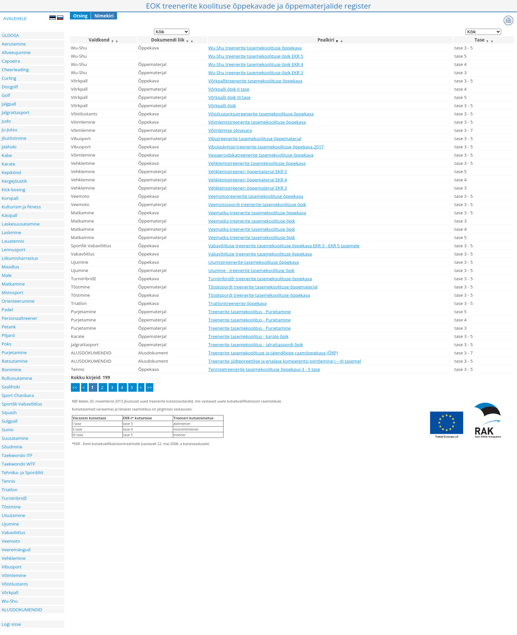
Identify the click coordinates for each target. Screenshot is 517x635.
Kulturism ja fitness (21, 207)
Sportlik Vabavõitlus (22, 404)
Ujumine (10, 524)
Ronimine (11, 370)
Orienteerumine (18, 301)
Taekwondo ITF (17, 455)
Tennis (8, 481)
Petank (9, 327)
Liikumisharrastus (20, 258)
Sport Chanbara (18, 395)
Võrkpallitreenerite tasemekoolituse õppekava (255, 81)
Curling (9, 78)
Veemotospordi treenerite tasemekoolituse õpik (257, 204)
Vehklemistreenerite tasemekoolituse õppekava (257, 163)
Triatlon (9, 490)
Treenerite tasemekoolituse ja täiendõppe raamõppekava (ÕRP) (273, 353)
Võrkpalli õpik (222, 105)
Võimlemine (14, 575)
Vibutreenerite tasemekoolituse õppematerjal (254, 138)
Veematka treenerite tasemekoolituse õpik (251, 221)
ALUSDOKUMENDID (22, 610)
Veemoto (11, 541)
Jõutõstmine (14, 138)
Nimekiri (103, 16)
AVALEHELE (15, 18)
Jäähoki (9, 147)
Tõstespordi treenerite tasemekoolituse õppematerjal (263, 287)
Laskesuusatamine (21, 224)
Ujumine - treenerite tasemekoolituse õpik (251, 270)
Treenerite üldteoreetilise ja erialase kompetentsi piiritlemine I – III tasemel (284, 361)
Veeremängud (16, 550)
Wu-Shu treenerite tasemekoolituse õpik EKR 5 (255, 56)
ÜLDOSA (10, 35)
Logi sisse (11, 624)
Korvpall (10, 198)
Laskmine (11, 232)
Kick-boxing (13, 190)
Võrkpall (10, 592)
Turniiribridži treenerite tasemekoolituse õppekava (260, 279)
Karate (8, 164)
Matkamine (13, 284)
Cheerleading (15, 70)
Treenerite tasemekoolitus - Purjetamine (249, 312)
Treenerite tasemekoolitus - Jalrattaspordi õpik (255, 345)
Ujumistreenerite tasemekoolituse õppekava (253, 262)
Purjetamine (14, 352)
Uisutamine (13, 515)
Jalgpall (9, 104)
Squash (9, 412)
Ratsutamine (14, 361)
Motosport (12, 292)
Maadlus (10, 267)
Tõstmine (11, 507)
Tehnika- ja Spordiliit (22, 472)
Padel (7, 310)
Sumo (8, 430)
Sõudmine (12, 447)
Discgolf (10, 87)
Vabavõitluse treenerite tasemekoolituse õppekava (260, 254)
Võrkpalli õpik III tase (229, 97)
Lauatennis (13, 241)
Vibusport (11, 567)
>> (149, 387)
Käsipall (9, 215)
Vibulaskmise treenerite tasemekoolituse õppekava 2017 (266, 147)
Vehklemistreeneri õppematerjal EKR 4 (247, 180)
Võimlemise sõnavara (230, 130)
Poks (6, 344)
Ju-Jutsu (9, 130)
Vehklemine (14, 558)
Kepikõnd (11, 172)
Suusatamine (15, 438)
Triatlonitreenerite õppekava (237, 303)
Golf (6, 95)
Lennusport (13, 250)
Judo (6, 121)
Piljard (8, 335)
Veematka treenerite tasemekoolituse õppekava (257, 213)
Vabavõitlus (13, 532)
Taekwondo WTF (18, 464)
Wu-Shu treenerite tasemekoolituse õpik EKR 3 (255, 73)
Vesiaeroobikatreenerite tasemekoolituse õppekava (261, 155)
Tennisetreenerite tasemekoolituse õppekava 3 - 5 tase (264, 369)
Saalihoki (11, 387)
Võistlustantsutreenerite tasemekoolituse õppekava (261, 114)
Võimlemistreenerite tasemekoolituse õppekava (257, 122)
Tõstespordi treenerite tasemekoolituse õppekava (259, 295)
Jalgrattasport (15, 112)
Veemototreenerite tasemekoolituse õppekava (255, 196)
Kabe (7, 155)
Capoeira (11, 61)
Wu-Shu (9, 601)
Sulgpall (9, 421)
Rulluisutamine (17, 378)
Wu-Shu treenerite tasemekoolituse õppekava (255, 48)
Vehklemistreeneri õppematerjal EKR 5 (247, 171)
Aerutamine (14, 44)
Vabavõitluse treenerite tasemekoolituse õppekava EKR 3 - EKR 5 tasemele (284, 246)
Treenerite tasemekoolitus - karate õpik (248, 336)
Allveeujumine (16, 52)
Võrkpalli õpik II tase (228, 89)
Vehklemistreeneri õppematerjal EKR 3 (247, 188)
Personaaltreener (19, 318)
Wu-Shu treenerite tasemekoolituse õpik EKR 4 (255, 64)
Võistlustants (15, 584)
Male (7, 275)
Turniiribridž (14, 498)
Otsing (80, 16)
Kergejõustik (14, 181)
